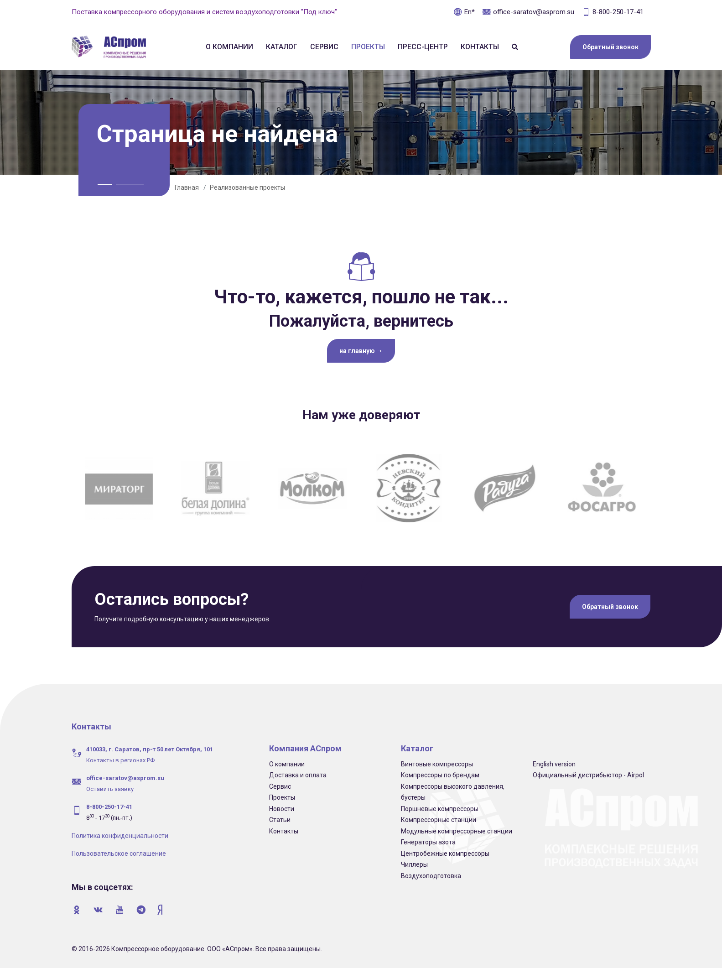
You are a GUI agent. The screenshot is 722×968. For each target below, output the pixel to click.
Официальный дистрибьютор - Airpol (588, 775)
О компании (229, 46)
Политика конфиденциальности (120, 835)
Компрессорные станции (438, 819)
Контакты (480, 46)
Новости (281, 808)
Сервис (324, 46)
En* (464, 11)
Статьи (280, 819)
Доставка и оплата (298, 775)
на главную (361, 350)
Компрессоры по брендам (440, 775)
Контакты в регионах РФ (120, 760)
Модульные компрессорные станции (456, 831)
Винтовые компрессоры (437, 764)
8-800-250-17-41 (613, 11)
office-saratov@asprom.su (528, 11)
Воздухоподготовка (431, 876)
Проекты (368, 46)
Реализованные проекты (247, 187)
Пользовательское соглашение (119, 853)
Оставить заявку (110, 789)
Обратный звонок (610, 47)
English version (554, 764)
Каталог (281, 46)
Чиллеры (414, 864)
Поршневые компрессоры (439, 808)
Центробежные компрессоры (445, 853)
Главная (187, 187)
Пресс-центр (423, 46)
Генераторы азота (428, 842)
